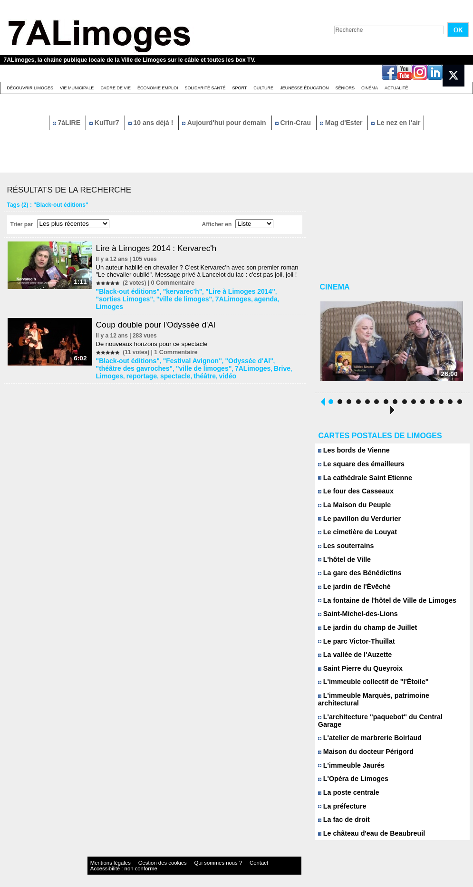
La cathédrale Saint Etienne (361, 480)
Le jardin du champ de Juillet (364, 632)
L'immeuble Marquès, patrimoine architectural (389, 701)
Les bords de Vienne (351, 453)
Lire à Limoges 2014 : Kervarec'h (161, 248)
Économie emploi (157, 88)
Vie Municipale (77, 88)
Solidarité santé (204, 88)
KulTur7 (105, 122)
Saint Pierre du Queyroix (357, 673)
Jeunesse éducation (304, 88)
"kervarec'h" (174, 291)
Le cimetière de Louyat (355, 536)
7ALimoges (194, 297)
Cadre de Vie (115, 88)
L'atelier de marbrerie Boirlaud (366, 729)
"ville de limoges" (152, 297)
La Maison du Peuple (352, 508)
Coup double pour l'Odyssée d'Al (161, 315)
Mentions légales (105, 856)
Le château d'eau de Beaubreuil (367, 825)
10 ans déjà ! (151, 122)
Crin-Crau (294, 122)
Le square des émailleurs (358, 467)
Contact (217, 856)
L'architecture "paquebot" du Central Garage (387, 715)
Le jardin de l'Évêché (352, 591)
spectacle (112, 364)
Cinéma (369, 88)
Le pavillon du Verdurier (356, 522)
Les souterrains (344, 549)
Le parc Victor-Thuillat (354, 646)
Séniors (345, 88)
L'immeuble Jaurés (349, 756)
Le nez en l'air (395, 122)
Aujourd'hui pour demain (225, 122)
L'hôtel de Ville (343, 563)
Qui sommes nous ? (186, 856)
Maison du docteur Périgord (362, 742)
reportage (275, 357)
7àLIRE (67, 122)
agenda (223, 297)
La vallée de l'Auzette (352, 660)
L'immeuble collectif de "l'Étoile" (369, 687)
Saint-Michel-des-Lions (355, 618)
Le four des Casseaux (353, 494)
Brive (225, 357)
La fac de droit (342, 811)
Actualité (396, 88)
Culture (263, 88)
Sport (239, 88)
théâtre (137, 364)
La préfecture (341, 797)
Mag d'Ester (342, 122)
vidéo (157, 364)
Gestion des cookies (144, 856)
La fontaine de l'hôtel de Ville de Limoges (381, 604)
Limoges (248, 297)
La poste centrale (347, 784)
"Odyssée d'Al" (231, 350)
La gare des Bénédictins (357, 577)
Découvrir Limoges (30, 88)
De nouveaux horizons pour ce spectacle (155, 334)
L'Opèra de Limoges (351, 770)
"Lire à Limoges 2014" (223, 291)
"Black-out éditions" (126, 291)
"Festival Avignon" (182, 350)
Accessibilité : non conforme (255, 856)
